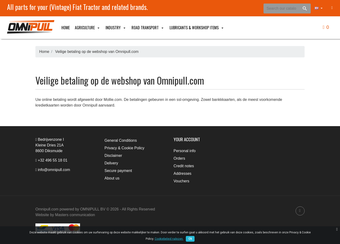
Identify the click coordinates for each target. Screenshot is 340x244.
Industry (116, 27)
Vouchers (181, 181)
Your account (187, 139)
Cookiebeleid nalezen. (169, 238)
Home (65, 27)
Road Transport (148, 27)
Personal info (185, 151)
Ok (190, 238)
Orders (179, 158)
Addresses (182, 173)
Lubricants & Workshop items (197, 27)
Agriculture (87, 27)
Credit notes (184, 166)
